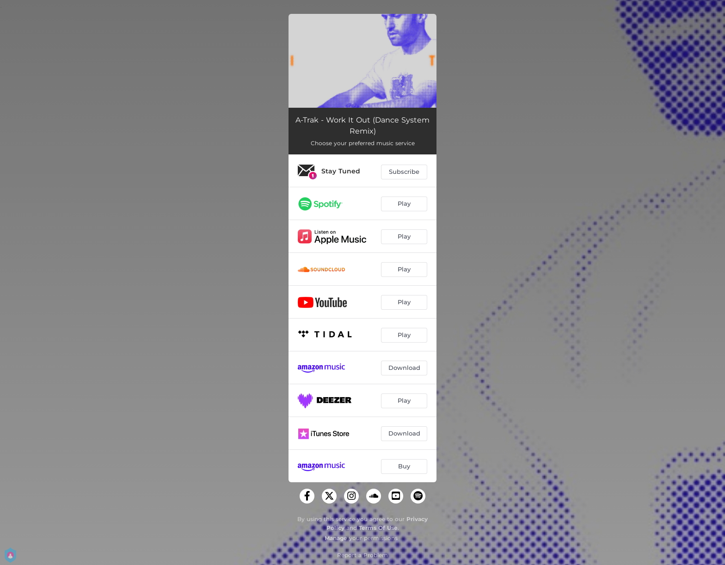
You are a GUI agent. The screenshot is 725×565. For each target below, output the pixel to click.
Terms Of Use (378, 527)
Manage (336, 537)
